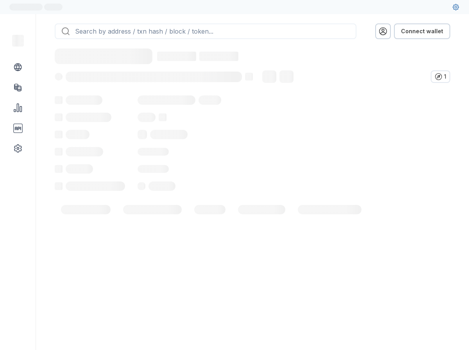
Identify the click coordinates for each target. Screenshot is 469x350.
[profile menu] (383, 31)
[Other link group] (18, 148)
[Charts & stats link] (18, 108)
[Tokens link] (18, 87)
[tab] (86, 227)
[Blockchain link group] (18, 67)
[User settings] (456, 7)
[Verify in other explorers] (440, 76)
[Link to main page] (18, 41)
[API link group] (18, 128)
